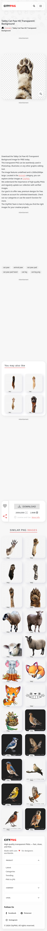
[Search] (34, 6)
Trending (9, 875)
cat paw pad (32, 267)
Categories (10, 871)
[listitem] (11, 913)
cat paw (6, 267)
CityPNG (26, 178)
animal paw (18, 267)
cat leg (24, 272)
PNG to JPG (10, 879)
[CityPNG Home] (10, 6)
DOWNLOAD (27, 506)
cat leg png (35, 272)
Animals (22, 175)
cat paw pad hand (10, 272)
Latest (8, 867)
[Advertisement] (24, 45)
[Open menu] (40, 6)
